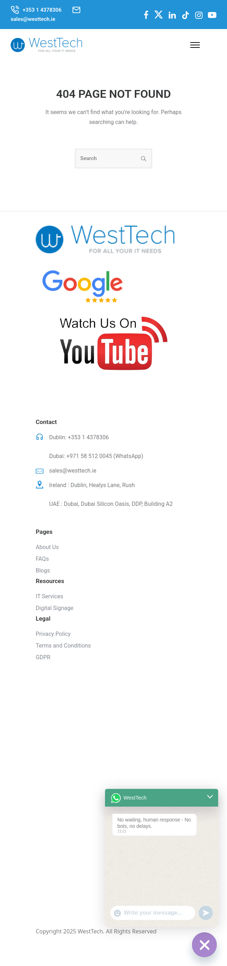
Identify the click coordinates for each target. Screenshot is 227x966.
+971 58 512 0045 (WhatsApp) (105, 456)
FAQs (42, 558)
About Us (47, 547)
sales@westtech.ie (72, 470)
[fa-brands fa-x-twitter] (158, 14)
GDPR (43, 657)
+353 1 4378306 (88, 437)
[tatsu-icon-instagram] (199, 15)
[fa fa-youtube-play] (212, 15)
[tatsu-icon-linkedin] (172, 15)
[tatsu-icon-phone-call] (15, 10)
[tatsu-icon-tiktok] (185, 15)
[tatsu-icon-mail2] (76, 10)
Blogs (43, 570)
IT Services (49, 596)
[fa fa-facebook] (146, 15)
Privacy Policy (53, 634)
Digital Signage (54, 608)
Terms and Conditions (63, 645)
